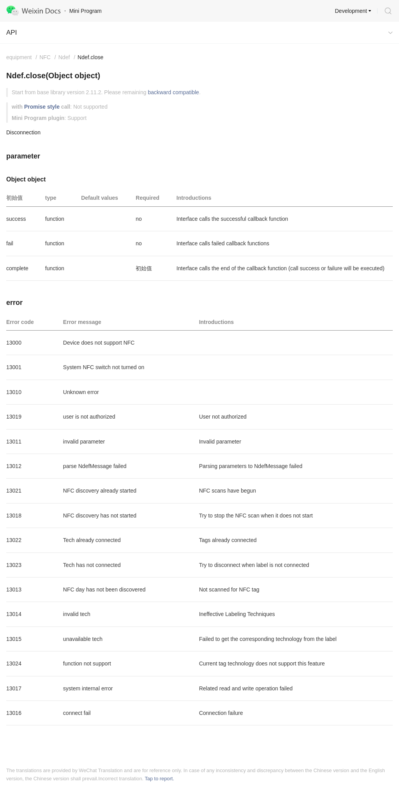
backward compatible (173, 92)
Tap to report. (159, 778)
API (11, 32)
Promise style (42, 107)
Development (351, 11)
